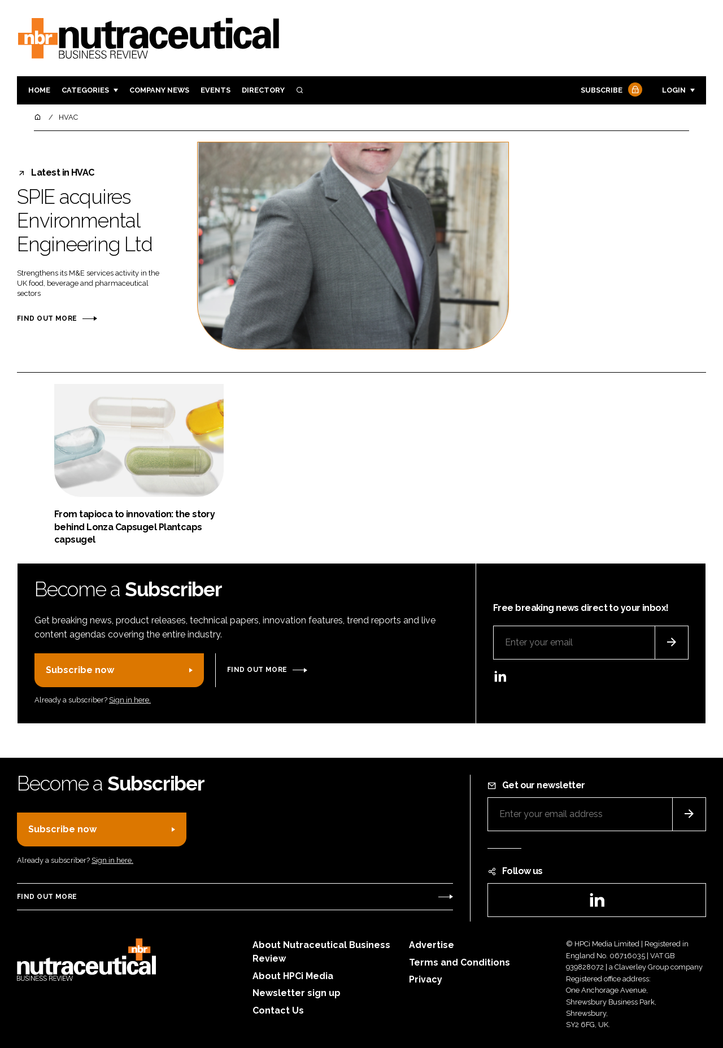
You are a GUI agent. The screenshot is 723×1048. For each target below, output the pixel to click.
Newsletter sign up (296, 993)
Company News (159, 90)
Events (215, 90)
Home (39, 90)
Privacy (425, 979)
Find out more (47, 318)
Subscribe (610, 90)
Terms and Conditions (459, 962)
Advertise (431, 945)
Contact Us (278, 1010)
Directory (263, 90)
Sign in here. (130, 700)
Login (674, 90)
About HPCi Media (292, 976)
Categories (85, 90)
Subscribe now (80, 670)
